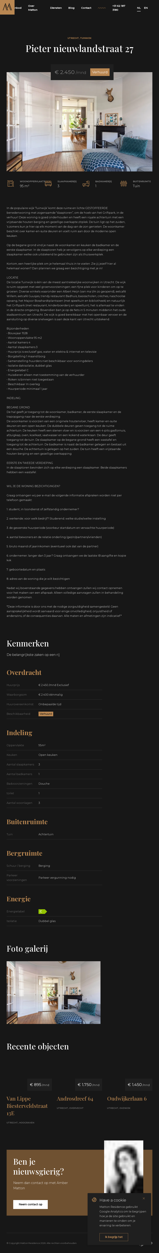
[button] (79, 121)
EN (146, 7)
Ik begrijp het (114, 1237)
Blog (71, 7)
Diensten (56, 7)
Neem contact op (30, 1204)
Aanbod (16, 7)
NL (139, 7)
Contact (86, 7)
